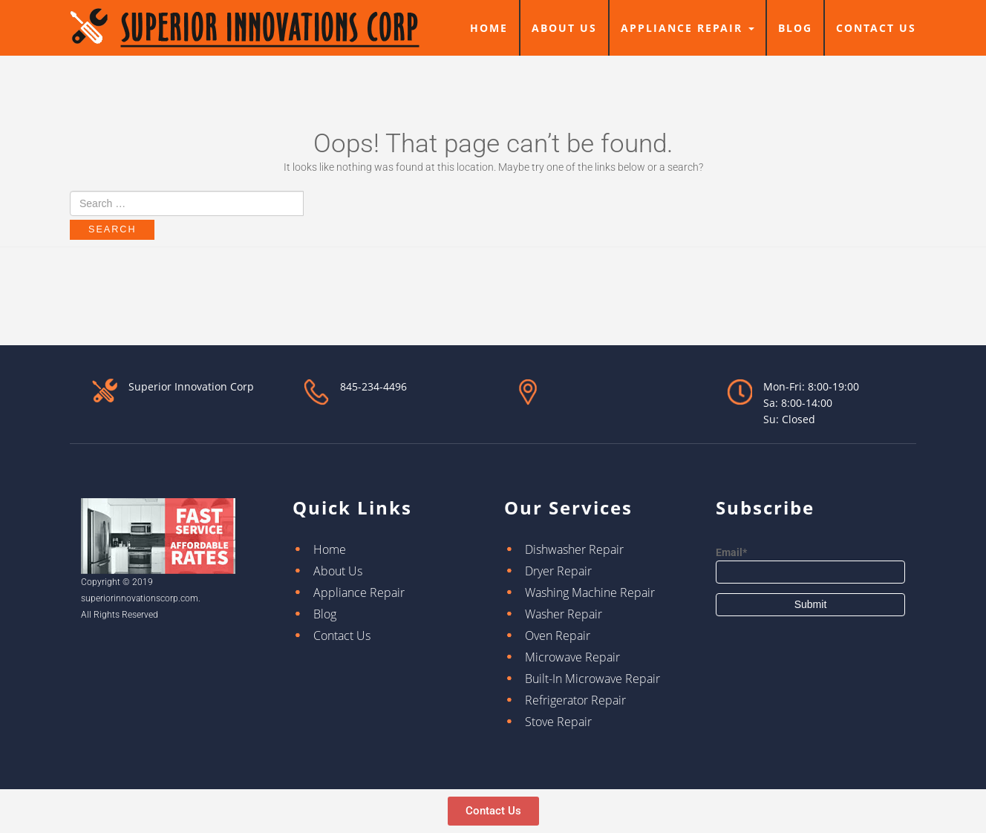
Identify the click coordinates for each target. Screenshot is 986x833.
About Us (564, 28)
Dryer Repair (558, 571)
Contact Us (876, 28)
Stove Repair (558, 721)
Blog (795, 28)
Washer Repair (563, 614)
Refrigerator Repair (575, 700)
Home (489, 28)
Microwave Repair (572, 657)
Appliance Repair (687, 28)
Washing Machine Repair (590, 592)
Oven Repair (557, 635)
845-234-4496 (373, 386)
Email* (810, 565)
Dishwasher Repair (574, 549)
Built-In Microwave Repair (592, 678)
